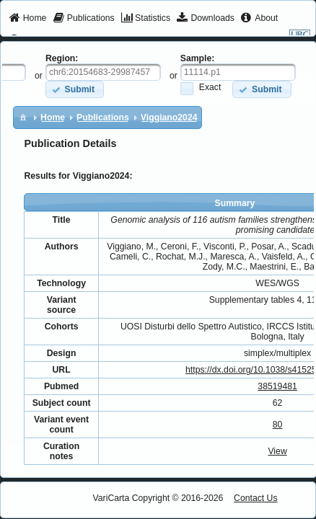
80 (278, 425)
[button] (74, 89)
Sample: (197, 58)
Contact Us (256, 498)
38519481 (277, 386)
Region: (62, 58)
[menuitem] (28, 19)
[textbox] (103, 72)
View (277, 451)
